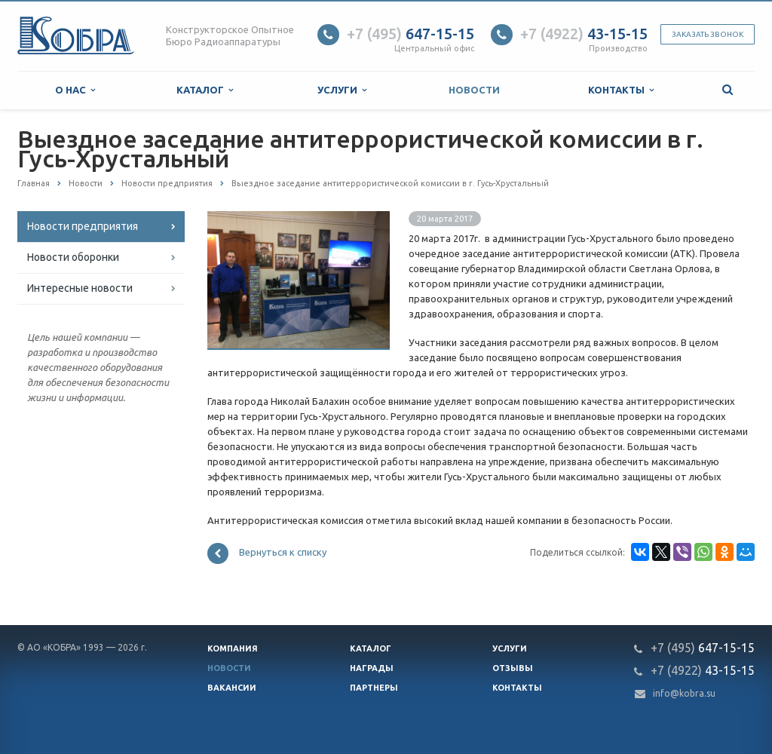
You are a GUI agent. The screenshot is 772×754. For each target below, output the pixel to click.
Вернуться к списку (266, 553)
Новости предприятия (82, 226)
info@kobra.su (684, 693)
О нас (75, 90)
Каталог (204, 90)
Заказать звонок (707, 34)
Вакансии (231, 687)
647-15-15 (410, 33)
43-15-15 (584, 33)
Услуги (341, 90)
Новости (474, 89)
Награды (372, 668)
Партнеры (374, 687)
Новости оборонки (73, 257)
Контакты (621, 90)
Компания (232, 648)
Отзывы (512, 668)
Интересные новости (80, 288)
